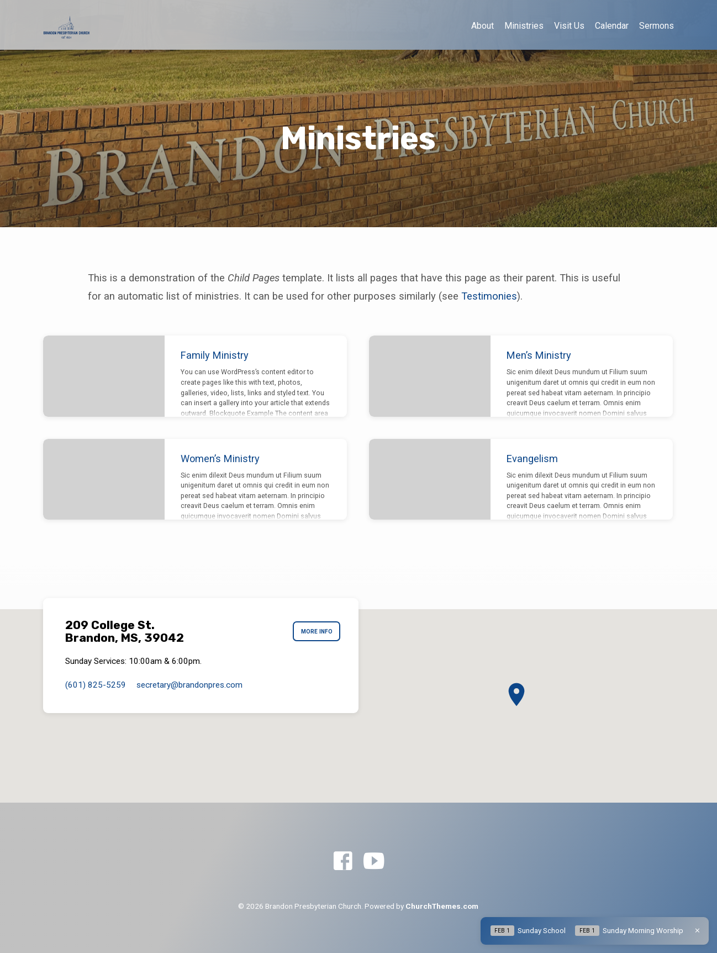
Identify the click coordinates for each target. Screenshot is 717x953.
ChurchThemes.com (441, 906)
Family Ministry (215, 355)
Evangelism (532, 458)
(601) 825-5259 (95, 685)
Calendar (612, 25)
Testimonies (489, 296)
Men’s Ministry (539, 355)
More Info (314, 632)
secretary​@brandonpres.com (189, 685)
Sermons (656, 25)
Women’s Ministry (220, 458)
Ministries (524, 25)
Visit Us (569, 25)
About (482, 25)
